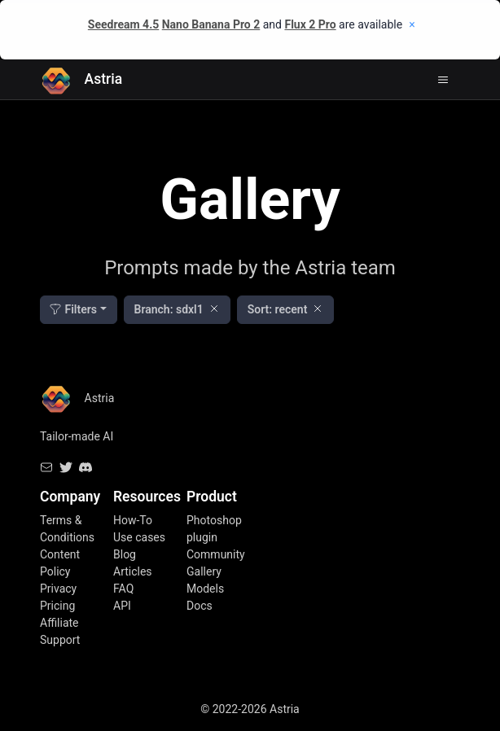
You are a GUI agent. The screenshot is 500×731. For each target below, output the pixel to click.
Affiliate (59, 622)
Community (215, 554)
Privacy (58, 588)
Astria (81, 79)
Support (60, 639)
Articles (132, 571)
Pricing (57, 605)
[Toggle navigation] (443, 79)
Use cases (139, 537)
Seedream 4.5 (123, 24)
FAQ (123, 588)
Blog (124, 554)
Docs (199, 605)
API (122, 605)
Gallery (203, 571)
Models (205, 588)
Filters (73, 309)
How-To (132, 520)
